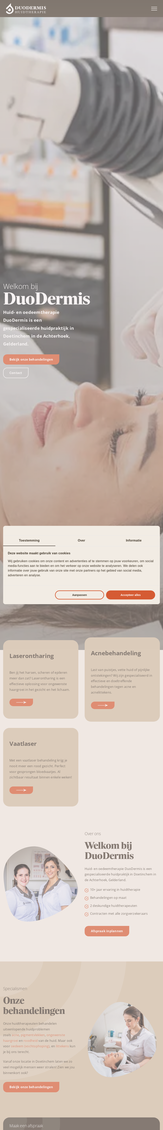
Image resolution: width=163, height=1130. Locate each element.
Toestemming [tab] (29, 540)
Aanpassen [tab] (79, 595)
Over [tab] (81, 540)
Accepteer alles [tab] (131, 595)
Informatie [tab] (134, 540)
